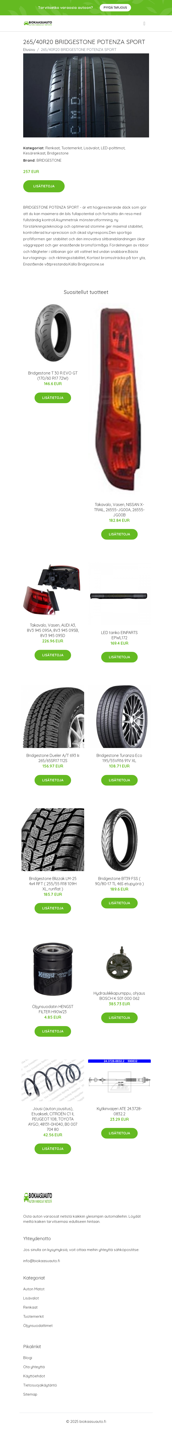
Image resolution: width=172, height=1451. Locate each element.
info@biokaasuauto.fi (41, 1260)
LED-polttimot (113, 148)
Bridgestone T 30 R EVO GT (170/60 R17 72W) (52, 376)
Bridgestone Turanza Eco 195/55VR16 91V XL (119, 758)
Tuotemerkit (71, 148)
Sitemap (30, 1394)
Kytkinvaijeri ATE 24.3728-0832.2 (119, 1111)
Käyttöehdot (34, 1376)
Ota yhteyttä (34, 1366)
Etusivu (29, 49)
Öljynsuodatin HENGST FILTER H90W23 (52, 1009)
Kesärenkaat (34, 153)
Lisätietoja (44, 186)
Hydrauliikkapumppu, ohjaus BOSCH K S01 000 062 (119, 996)
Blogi (27, 1357)
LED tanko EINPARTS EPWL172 (119, 635)
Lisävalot (91, 148)
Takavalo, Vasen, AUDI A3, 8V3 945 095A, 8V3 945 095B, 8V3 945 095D (53, 630)
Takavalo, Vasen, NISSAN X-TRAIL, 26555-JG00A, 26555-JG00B (119, 509)
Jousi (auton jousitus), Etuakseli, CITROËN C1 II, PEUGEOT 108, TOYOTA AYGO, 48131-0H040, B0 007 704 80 (52, 1119)
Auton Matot (33, 1289)
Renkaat (52, 148)
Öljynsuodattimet (38, 1325)
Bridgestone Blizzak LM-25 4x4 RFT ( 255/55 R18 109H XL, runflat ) (52, 883)
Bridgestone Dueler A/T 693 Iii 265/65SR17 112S (52, 758)
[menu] (144, 23)
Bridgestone (58, 153)
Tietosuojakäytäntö (40, 1385)
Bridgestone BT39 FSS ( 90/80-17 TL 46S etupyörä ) (119, 881)
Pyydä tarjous (115, 7)
